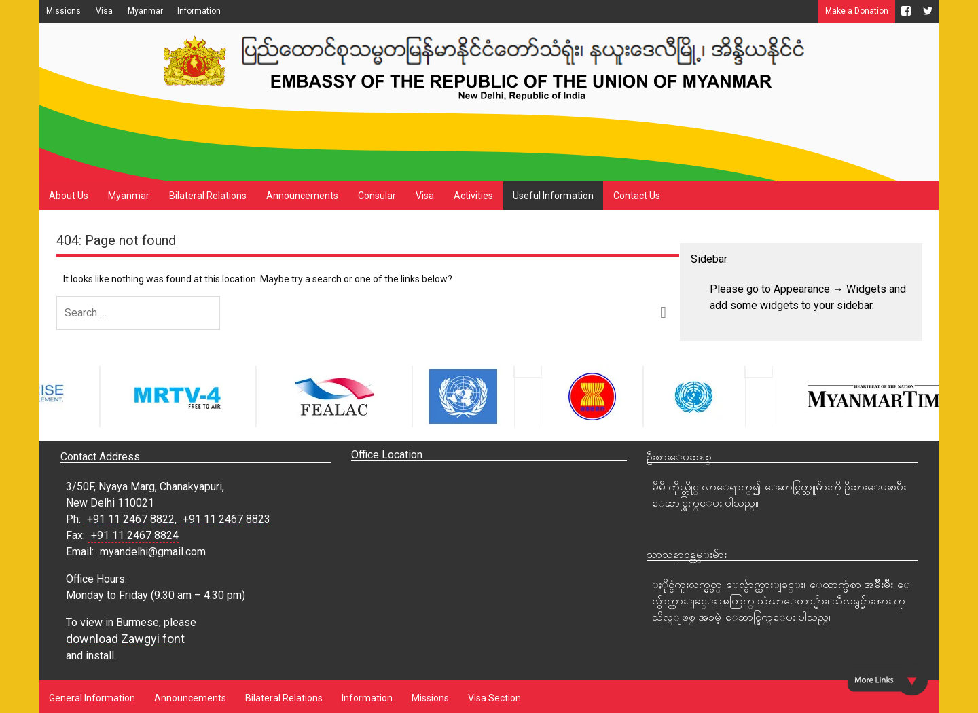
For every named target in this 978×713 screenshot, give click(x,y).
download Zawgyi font (125, 639)
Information (199, 11)
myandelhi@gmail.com (153, 551)
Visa (104, 11)
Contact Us (636, 195)
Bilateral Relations (208, 195)
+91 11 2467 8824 (135, 535)
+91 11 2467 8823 (226, 519)
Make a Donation (856, 11)
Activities (473, 195)
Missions (63, 11)
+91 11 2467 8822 (131, 519)
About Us (68, 195)
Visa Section (494, 698)
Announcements (302, 195)
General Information (92, 698)
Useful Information (553, 195)
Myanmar (145, 11)
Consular (377, 195)
